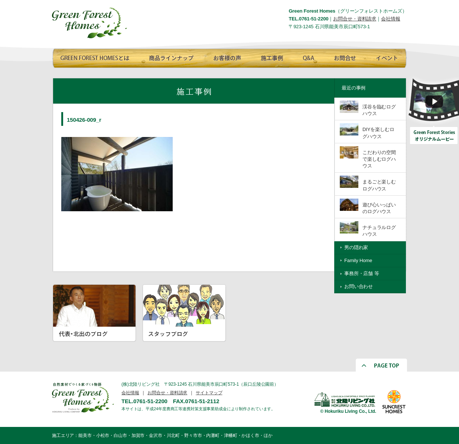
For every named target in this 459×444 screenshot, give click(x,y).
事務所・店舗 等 (361, 273)
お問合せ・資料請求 (354, 19)
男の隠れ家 (356, 247)
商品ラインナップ (169, 57)
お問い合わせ (358, 286)
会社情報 (390, 19)
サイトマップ (209, 392)
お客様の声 (225, 57)
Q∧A (308, 57)
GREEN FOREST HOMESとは (94, 57)
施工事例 (271, 57)
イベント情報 (385, 57)
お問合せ (343, 57)
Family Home (358, 260)
